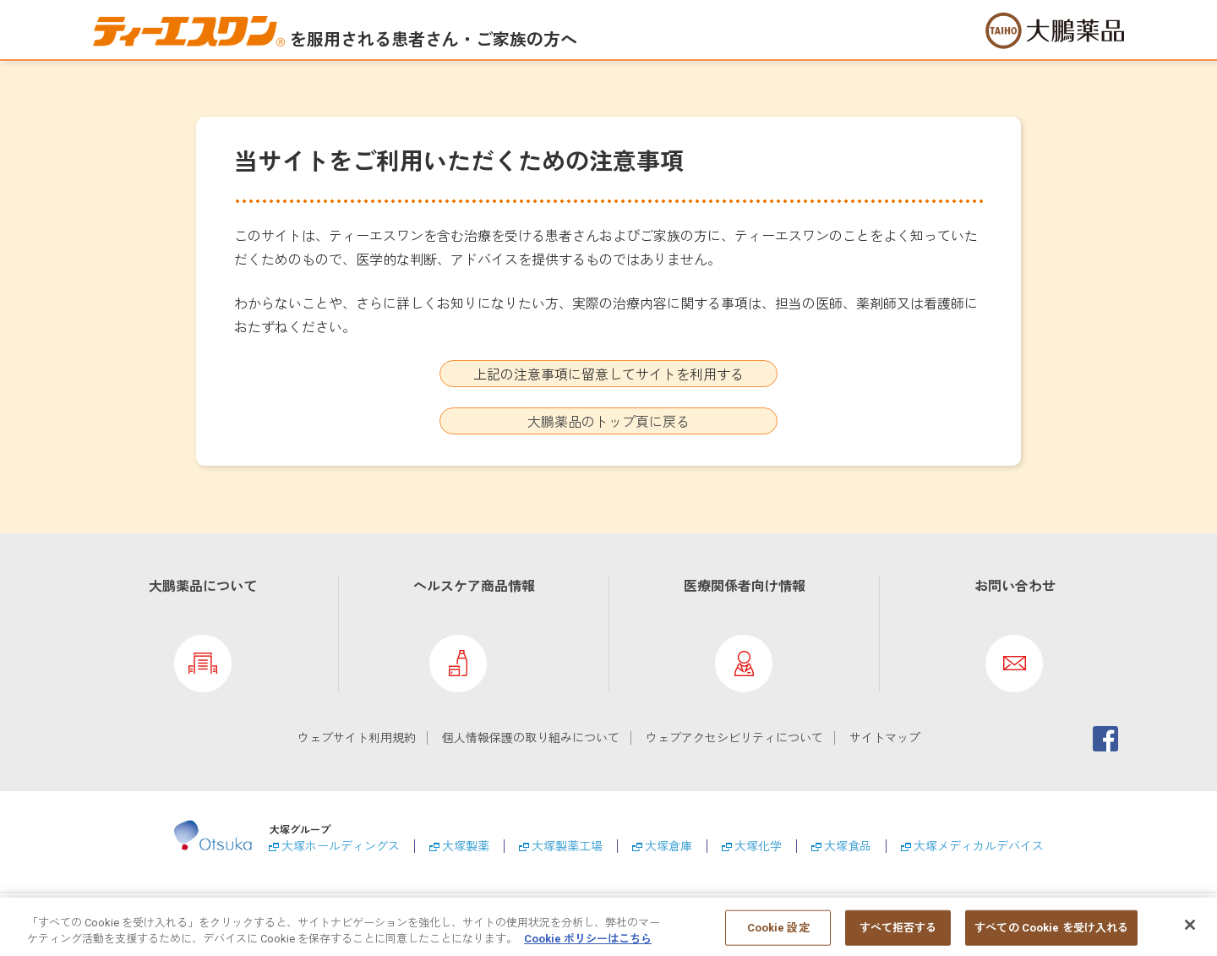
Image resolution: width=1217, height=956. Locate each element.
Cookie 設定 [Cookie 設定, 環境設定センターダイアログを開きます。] (778, 934)
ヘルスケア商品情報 (474, 586)
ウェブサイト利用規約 (356, 738)
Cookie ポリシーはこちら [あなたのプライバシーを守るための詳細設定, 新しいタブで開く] (588, 946)
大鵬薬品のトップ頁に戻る (608, 422)
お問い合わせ (1015, 586)
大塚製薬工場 (567, 846)
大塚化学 (758, 846)
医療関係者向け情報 (744, 586)
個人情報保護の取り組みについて (530, 738)
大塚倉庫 (668, 846)
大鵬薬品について (203, 586)
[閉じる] (1190, 932)
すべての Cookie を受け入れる (1051, 934)
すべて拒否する (898, 934)
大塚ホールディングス (340, 846)
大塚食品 (847, 846)
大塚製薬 (465, 846)
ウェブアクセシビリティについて (734, 738)
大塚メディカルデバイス (979, 846)
